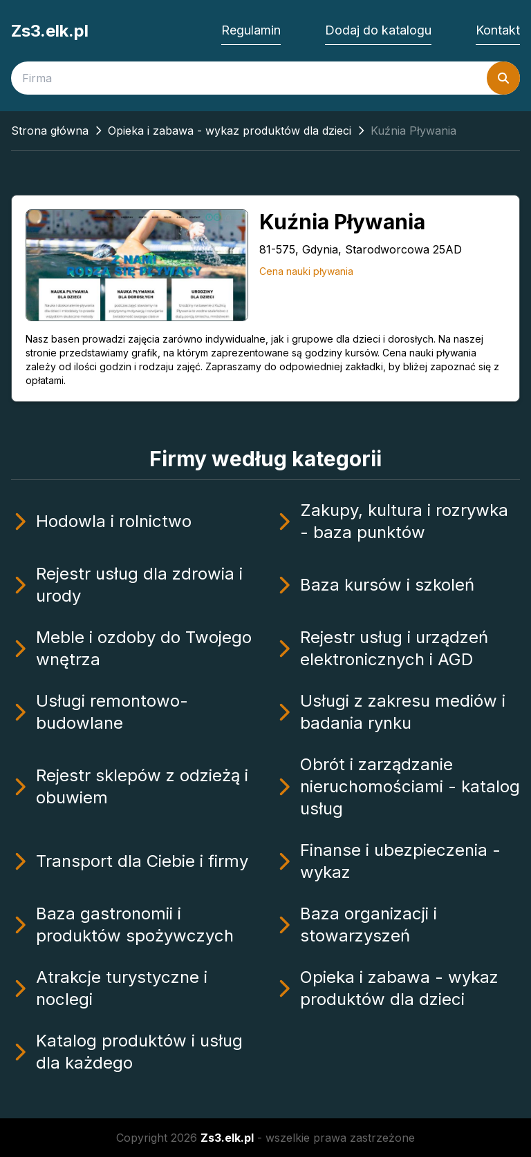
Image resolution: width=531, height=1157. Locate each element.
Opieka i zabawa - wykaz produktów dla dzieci (229, 130)
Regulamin (251, 30)
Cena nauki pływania (306, 271)
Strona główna (49, 130)
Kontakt (498, 30)
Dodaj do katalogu (378, 30)
